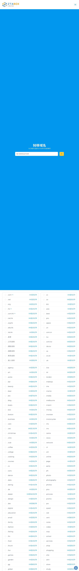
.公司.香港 (11, 342)
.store (48, 564)
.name (48, 433)
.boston (10, 414)
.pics (47, 489)
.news (48, 438)
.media (48, 396)
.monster (49, 414)
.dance (10, 475)
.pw (47, 503)
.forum (10, 546)
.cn (47, 328)
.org (9, 304)
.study (48, 569)
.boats (10, 405)
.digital (10, 508)
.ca (47, 351)
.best (48, 314)
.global (10, 569)
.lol (47, 372)
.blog (9, 400)
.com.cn (49, 332)
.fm (9, 536)
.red (47, 513)
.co (47, 299)
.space (48, 323)
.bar (9, 382)
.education (12, 513)
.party (48, 466)
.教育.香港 (11, 356)
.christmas (12, 433)
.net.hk (10, 318)
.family (10, 522)
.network (49, 443)
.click (9, 438)
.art (9, 372)
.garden (10, 560)
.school (48, 536)
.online (48, 457)
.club (9, 443)
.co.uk (48, 356)
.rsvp (48, 532)
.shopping (50, 550)
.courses (11, 461)
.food (9, 541)
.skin (48, 560)
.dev (9, 503)
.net (9, 299)
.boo (9, 410)
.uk (47, 360)
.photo (48, 475)
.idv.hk (10, 332)
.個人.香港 (11, 360)
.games (10, 555)
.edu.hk (10, 328)
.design (10, 499)
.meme (48, 391)
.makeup (49, 382)
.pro (47, 318)
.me (47, 386)
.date (9, 480)
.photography (51, 480)
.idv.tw (48, 346)
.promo (48, 499)
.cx (9, 466)
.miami (48, 405)
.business (11, 419)
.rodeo (48, 527)
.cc (47, 295)
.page (48, 461)
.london (49, 377)
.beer (9, 391)
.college (10, 452)
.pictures (49, 494)
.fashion (11, 527)
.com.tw (49, 342)
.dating (10, 485)
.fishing (10, 532)
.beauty (10, 386)
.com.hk (11, 314)
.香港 (9, 337)
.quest (48, 508)
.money (49, 410)
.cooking (11, 457)
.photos (49, 485)
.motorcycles (51, 419)
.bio (9, 396)
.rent (48, 517)
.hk (10, 309)
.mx (47, 428)
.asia (47, 309)
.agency (11, 368)
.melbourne (50, 400)
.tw (47, 337)
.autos (10, 377)
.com (10, 295)
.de (9, 489)
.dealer (10, 494)
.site (47, 555)
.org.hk (10, 323)
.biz (47, 304)
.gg (9, 564)
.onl (47, 452)
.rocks (48, 522)
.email (10, 517)
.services (49, 541)
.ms (47, 424)
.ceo (9, 428)
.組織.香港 (11, 351)
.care (9, 424)
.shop (48, 546)
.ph (47, 471)
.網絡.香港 (11, 346)
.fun (9, 550)
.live (47, 368)
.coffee (10, 447)
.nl (47, 447)
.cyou (10, 471)
